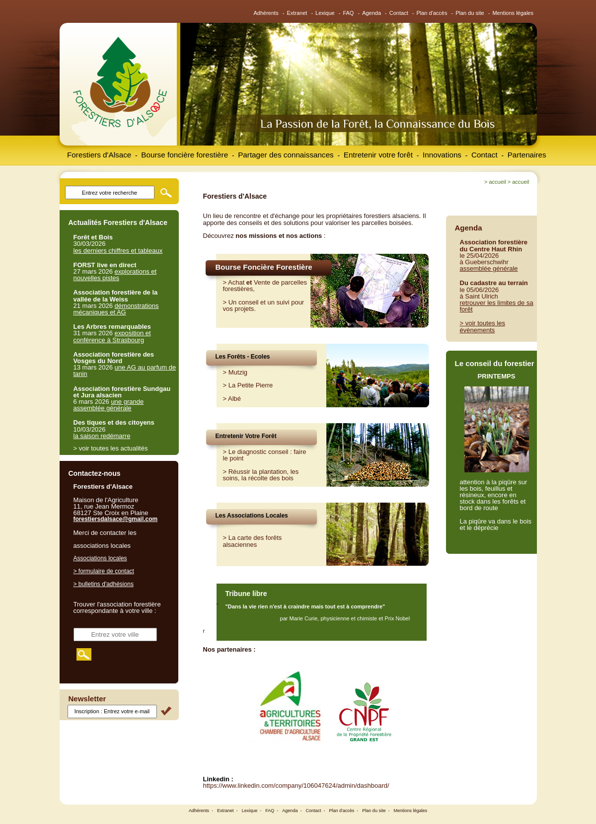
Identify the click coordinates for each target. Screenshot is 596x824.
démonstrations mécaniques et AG (116, 309)
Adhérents (266, 13)
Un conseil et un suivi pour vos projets (263, 305)
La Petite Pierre (250, 385)
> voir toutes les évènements (482, 326)
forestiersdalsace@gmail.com (116, 519)
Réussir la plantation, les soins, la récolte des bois (261, 475)
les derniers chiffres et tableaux (118, 250)
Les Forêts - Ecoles (243, 356)
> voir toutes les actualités (111, 448)
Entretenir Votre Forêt (246, 436)
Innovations (442, 154)
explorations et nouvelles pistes (115, 275)
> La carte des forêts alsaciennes (252, 541)
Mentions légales (512, 13)
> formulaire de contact (104, 571)
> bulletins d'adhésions (104, 584)
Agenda (371, 13)
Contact (398, 13)
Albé (234, 398)
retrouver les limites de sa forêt (496, 306)
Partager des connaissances (286, 154)
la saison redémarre (102, 436)
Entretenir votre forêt (378, 154)
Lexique (325, 13)
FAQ (348, 13)
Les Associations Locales (252, 515)
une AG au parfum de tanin (125, 370)
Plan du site (469, 13)
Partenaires (527, 154)
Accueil (497, 182)
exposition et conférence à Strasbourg (112, 336)
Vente (262, 282)
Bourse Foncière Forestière (264, 267)
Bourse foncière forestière (184, 154)
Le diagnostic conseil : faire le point (264, 455)
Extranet (297, 13)
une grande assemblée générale (109, 405)
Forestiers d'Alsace (99, 154)
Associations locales (100, 558)
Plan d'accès (431, 13)
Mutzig (237, 372)
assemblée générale (489, 268)
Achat (236, 282)
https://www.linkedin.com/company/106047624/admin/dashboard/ (296, 785)
